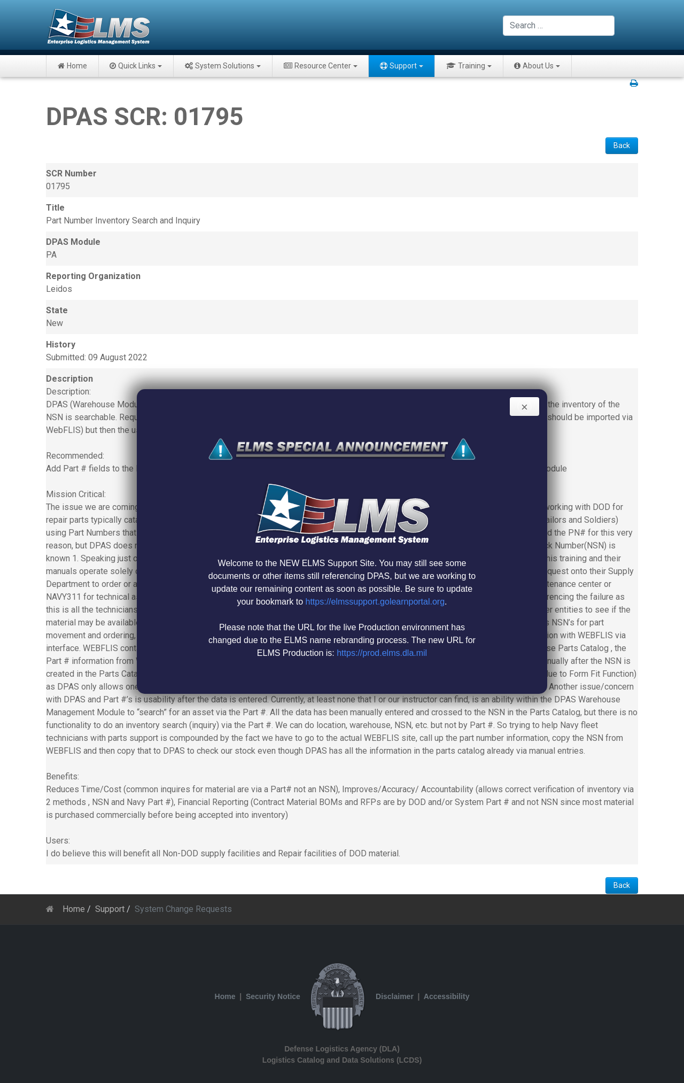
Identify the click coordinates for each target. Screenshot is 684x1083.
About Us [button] (537, 65)
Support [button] (401, 65)
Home (72, 65)
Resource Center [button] (320, 65)
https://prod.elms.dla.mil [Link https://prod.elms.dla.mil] (382, 652)
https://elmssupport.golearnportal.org (375, 601)
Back (621, 145)
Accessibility (447, 996)
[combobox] (559, 26)
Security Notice (273, 996)
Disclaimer (395, 996)
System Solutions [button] (223, 65)
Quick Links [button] (136, 65)
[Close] (524, 406)
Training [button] (469, 65)
